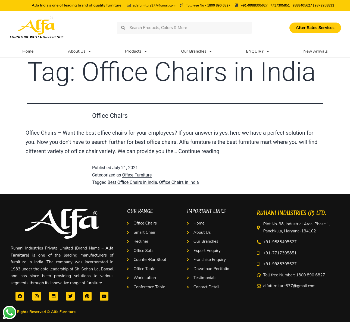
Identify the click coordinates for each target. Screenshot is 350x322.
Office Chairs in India (179, 182)
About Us (79, 51)
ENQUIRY (257, 51)
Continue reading (199, 151)
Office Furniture (137, 175)
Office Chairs (110, 115)
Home (27, 51)
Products (136, 51)
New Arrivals (316, 51)
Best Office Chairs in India (132, 182)
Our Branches (196, 51)
